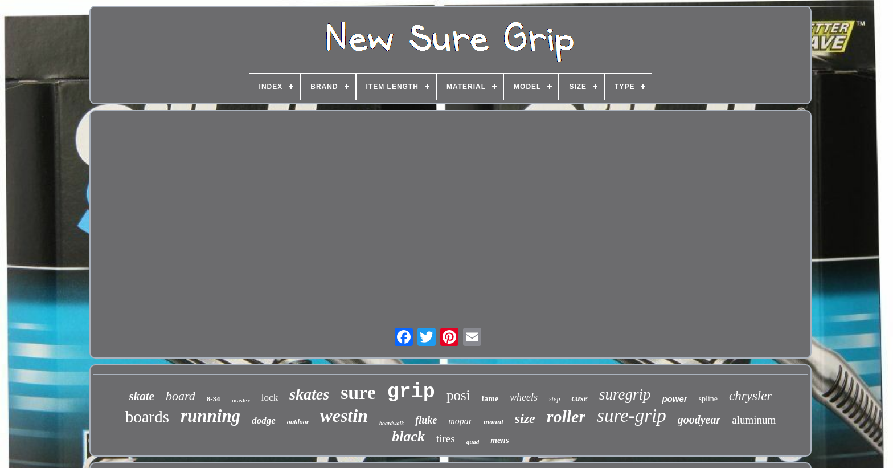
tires (445, 439)
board (180, 396)
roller (566, 416)
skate (141, 396)
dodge (264, 420)
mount (493, 421)
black (408, 436)
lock (269, 397)
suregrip (625, 394)
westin (344, 415)
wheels (524, 397)
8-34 (213, 398)
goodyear (699, 419)
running (210, 416)
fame (490, 398)
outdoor (298, 422)
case (579, 398)
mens (499, 440)
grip (411, 392)
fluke (426, 420)
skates (309, 394)
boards (147, 417)
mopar (460, 421)
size (525, 418)
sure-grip (631, 415)
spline (708, 398)
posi (458, 395)
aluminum (754, 420)
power (674, 399)
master (240, 400)
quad (473, 441)
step (554, 399)
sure (358, 392)
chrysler (750, 396)
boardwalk (391, 423)
